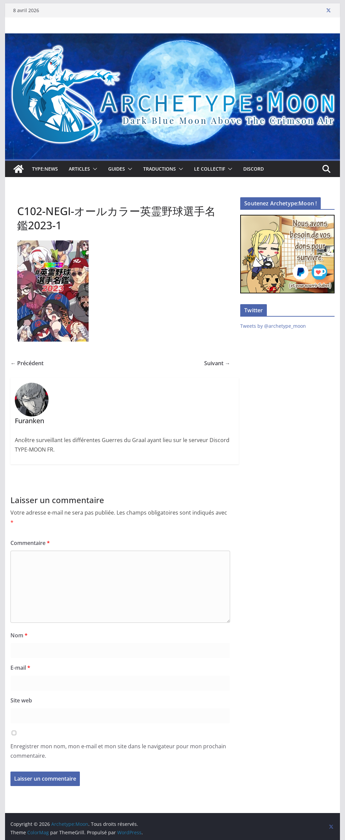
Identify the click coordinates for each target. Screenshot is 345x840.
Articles (79, 169)
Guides (116, 169)
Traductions (159, 169)
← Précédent (26, 363)
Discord (253, 169)
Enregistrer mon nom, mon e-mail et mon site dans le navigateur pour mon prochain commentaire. (118, 751)
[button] (93, 169)
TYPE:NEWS (45, 169)
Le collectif (209, 169)
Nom (19, 635)
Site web (21, 700)
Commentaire (30, 543)
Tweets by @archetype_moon (273, 326)
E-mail (20, 667)
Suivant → (217, 363)
